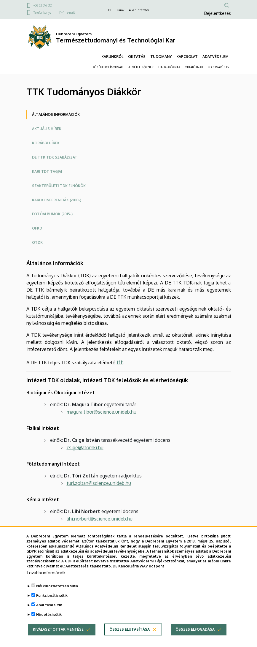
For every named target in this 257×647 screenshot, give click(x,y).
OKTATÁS (137, 56)
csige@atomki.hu (85, 447)
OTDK (37, 242)
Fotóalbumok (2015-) (52, 214)
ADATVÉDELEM (215, 56)
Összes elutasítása (129, 638)
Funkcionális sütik (52, 604)
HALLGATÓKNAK (169, 67)
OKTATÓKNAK (194, 67)
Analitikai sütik (49, 613)
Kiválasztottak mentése (58, 638)
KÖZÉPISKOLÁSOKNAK (107, 67)
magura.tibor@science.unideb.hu (101, 412)
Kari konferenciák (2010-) (56, 200)
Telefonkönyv (42, 12)
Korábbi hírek (46, 143)
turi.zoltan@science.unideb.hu (99, 483)
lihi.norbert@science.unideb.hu (100, 519)
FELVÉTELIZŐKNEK (140, 67)
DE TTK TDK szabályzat (54, 157)
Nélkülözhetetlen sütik (57, 594)
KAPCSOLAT (187, 56)
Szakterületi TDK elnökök (59, 185)
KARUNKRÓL (112, 56)
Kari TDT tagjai (47, 171)
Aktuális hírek (46, 128)
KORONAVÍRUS (218, 67)
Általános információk (56, 114)
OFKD (37, 228)
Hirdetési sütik (49, 623)
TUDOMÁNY (161, 56)
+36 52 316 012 (42, 5)
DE (110, 10)
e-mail (71, 12)
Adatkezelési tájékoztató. (89, 574)
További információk (46, 581)
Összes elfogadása (195, 638)
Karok (120, 10)
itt (120, 362)
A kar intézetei (139, 10)
